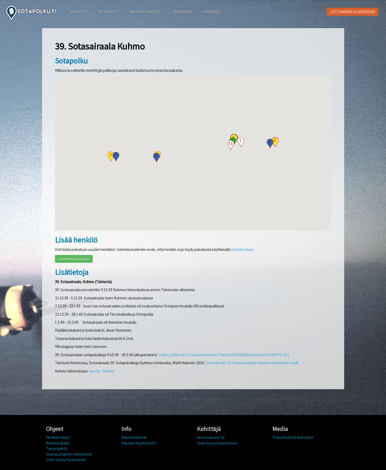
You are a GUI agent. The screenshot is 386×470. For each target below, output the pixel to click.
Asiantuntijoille (57, 443)
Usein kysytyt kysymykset (66, 459)
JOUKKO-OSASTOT (145, 11)
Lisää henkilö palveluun (74, 259)
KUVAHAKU (182, 11)
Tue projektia (56, 448)
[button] (241, 142)
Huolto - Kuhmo (102, 371)
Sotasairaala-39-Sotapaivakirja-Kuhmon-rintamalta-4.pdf (252, 362)
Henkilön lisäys (58, 437)
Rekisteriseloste (134, 437)
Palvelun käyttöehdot (138, 443)
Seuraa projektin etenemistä (69, 454)
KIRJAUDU (211, 11)
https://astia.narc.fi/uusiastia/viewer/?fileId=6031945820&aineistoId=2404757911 (224, 354)
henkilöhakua (242, 249)
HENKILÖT (78, 11)
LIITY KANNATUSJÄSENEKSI (352, 11)
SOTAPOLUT (108, 11)
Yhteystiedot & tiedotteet (292, 437)
